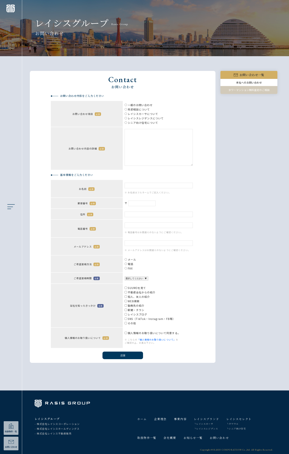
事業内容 (180, 419)
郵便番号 (87, 204)
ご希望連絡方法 (87, 265)
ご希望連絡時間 (87, 279)
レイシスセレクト (239, 419)
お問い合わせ (219, 438)
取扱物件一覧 (146, 438)
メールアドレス (87, 247)
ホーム (142, 419)
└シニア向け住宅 (236, 428)
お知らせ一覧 (193, 438)
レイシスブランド (206, 419)
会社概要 (169, 438)
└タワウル (232, 423)
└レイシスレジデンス (206, 428)
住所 (86, 215)
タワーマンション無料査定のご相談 (249, 90)
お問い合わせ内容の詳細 (87, 149)
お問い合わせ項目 (86, 114)
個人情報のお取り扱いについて (87, 338)
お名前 (87, 189)
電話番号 (87, 229)
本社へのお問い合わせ (249, 83)
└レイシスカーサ (203, 423)
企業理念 (160, 419)
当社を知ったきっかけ (87, 306)
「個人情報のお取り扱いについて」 (156, 340)
